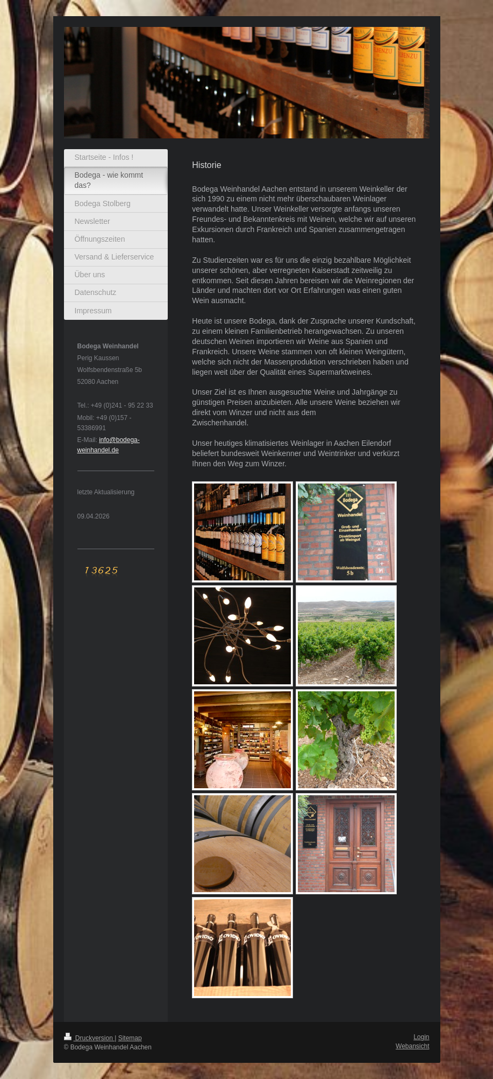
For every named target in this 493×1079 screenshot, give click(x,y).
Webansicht (412, 1046)
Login (421, 1037)
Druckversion (89, 1038)
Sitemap (130, 1038)
